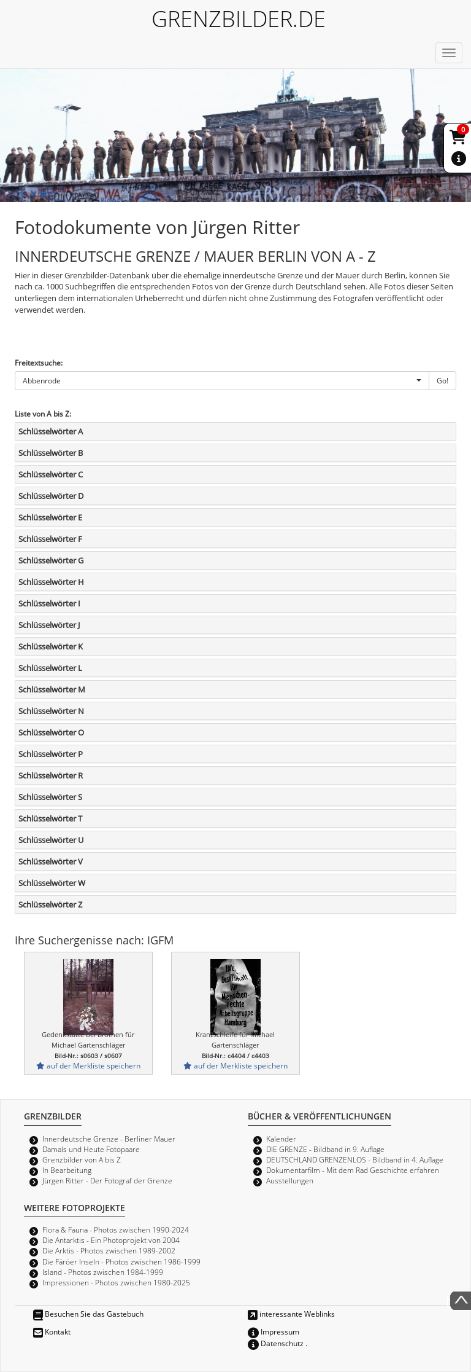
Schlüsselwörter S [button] (50, 796)
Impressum (273, 1331)
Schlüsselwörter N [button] (51, 710)
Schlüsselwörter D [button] (50, 495)
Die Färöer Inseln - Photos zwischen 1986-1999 (121, 1261)
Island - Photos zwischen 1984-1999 (102, 1272)
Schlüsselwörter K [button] (50, 646)
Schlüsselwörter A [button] (50, 431)
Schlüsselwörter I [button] (49, 603)
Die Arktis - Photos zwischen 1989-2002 (108, 1250)
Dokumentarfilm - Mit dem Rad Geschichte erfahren (352, 1170)
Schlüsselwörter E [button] (50, 517)
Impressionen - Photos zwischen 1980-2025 (116, 1282)
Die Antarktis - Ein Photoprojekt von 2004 (111, 1240)
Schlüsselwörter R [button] (50, 775)
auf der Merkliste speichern (88, 1065)
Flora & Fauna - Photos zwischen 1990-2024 (115, 1229)
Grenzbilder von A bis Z (81, 1159)
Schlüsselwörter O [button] (51, 732)
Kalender (281, 1138)
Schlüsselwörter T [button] (50, 818)
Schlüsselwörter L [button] (50, 667)
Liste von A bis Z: (43, 413)
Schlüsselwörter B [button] (50, 452)
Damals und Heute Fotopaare (91, 1149)
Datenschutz (276, 1343)
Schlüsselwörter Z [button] (50, 904)
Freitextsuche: (39, 362)
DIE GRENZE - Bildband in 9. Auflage (325, 1149)
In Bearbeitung (66, 1170)
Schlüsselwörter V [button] (50, 861)
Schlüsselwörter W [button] (51, 882)
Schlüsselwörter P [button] (50, 753)
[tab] (235, 431)
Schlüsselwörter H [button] (51, 581)
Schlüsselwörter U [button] (50, 839)
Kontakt (52, 1331)
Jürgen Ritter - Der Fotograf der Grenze (107, 1180)
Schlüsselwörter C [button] (50, 474)
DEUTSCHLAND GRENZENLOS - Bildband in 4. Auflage (354, 1159)
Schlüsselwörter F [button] (50, 538)
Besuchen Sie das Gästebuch (88, 1314)
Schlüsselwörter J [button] (49, 624)
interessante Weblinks (291, 1314)
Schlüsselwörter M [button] (51, 689)
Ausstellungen (289, 1180)
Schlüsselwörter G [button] (50, 560)
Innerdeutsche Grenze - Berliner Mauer (108, 1138)
